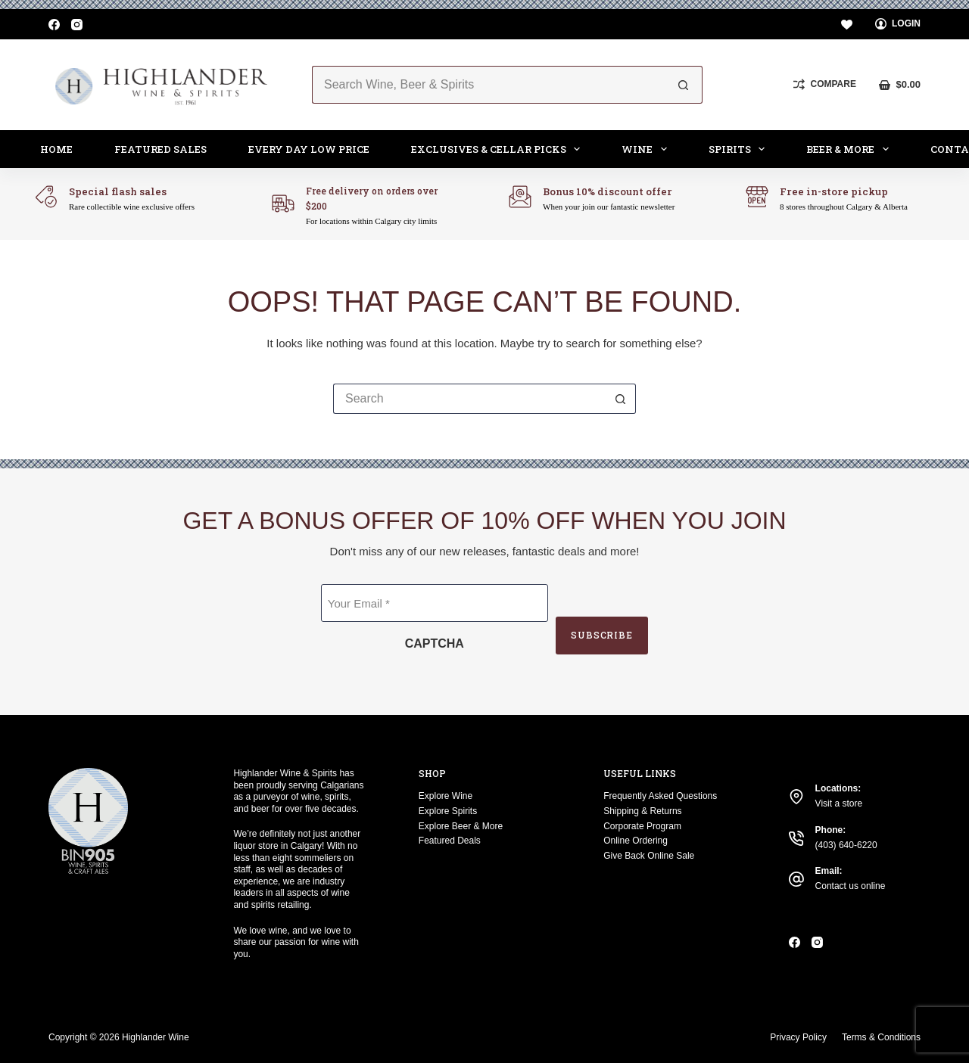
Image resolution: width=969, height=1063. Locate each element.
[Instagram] (77, 24)
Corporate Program (642, 826)
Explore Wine (445, 796)
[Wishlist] (846, 24)
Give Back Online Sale (648, 855)
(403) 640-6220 (846, 845)
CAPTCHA (433, 643)
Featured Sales (160, 149)
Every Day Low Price (308, 149)
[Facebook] (54, 24)
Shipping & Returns (642, 811)
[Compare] (824, 84)
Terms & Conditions (881, 1037)
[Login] (898, 24)
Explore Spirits (448, 811)
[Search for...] (488, 85)
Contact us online (850, 886)
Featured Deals (450, 840)
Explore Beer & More (461, 826)
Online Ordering (635, 840)
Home (56, 149)
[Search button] (684, 85)
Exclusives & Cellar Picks (499, 149)
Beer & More (850, 149)
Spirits (740, 149)
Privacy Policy (798, 1037)
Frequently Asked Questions (660, 796)
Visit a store (838, 803)
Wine (647, 149)
